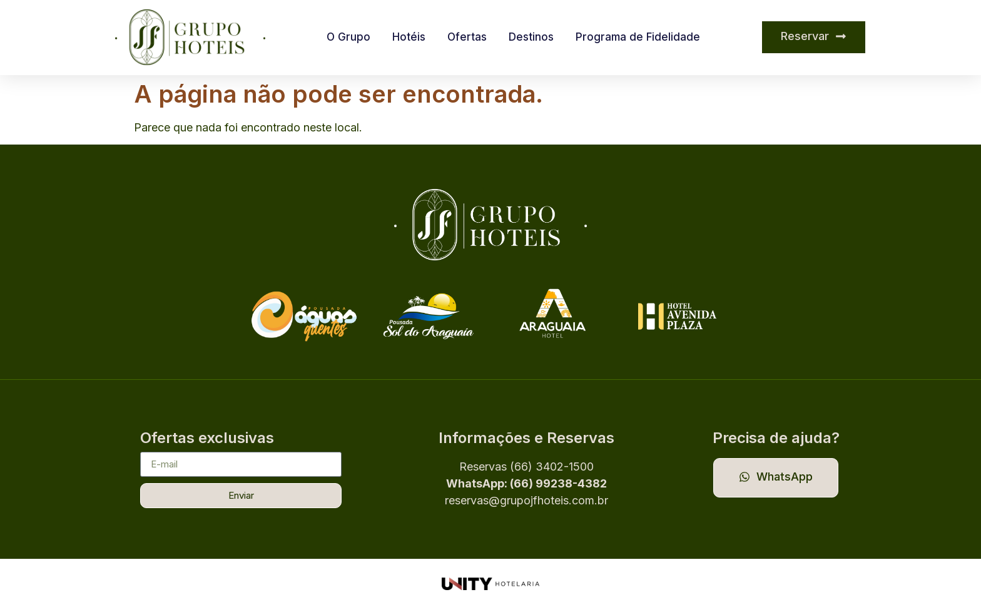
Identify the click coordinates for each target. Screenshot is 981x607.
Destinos (531, 37)
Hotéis (408, 37)
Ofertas (467, 37)
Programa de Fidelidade (638, 37)
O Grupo (348, 37)
